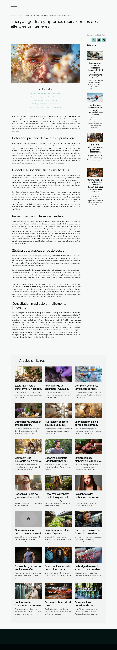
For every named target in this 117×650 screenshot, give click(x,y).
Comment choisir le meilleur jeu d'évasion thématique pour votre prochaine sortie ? (95, 186)
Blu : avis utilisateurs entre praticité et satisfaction (95, 148)
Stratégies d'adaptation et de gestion (45, 104)
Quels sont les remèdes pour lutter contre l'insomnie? (58, 569)
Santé (20, 15)
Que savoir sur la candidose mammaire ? (28, 532)
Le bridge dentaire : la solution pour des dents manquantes (88, 569)
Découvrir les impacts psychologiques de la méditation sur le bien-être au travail (57, 499)
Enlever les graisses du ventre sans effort (28, 568)
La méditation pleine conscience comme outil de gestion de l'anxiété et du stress (86, 426)
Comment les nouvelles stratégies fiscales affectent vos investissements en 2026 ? (95, 70)
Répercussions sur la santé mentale (45, 100)
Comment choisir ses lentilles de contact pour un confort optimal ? (88, 390)
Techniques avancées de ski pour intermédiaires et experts (95, 110)
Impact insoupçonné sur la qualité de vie (45, 97)
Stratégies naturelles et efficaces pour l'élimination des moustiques (28, 426)
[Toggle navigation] (14, 4)
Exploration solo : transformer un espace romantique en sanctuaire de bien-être (28, 390)
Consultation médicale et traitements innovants (45, 107)
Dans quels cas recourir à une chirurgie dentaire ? (88, 533)
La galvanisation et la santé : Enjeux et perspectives (56, 533)
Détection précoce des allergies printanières (45, 93)
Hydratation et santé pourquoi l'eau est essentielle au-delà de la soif (57, 426)
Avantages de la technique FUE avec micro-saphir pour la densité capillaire (56, 390)
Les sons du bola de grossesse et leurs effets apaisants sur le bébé (28, 497)
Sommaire (46, 89)
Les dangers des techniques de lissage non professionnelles (87, 497)
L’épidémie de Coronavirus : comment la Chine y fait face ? (28, 605)
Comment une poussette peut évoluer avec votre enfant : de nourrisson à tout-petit (28, 462)
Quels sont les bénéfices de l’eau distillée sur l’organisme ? (85, 607)
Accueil (13, 15)
